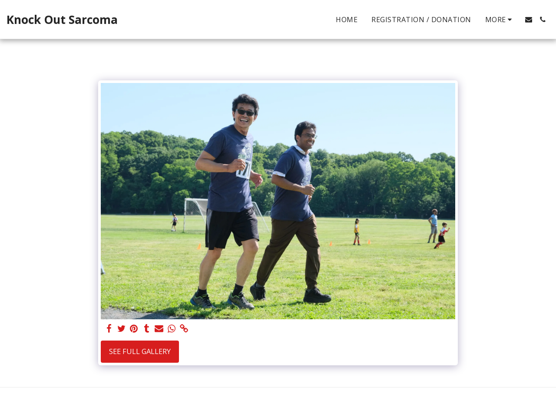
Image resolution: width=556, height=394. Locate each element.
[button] (528, 19)
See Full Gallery (140, 351)
